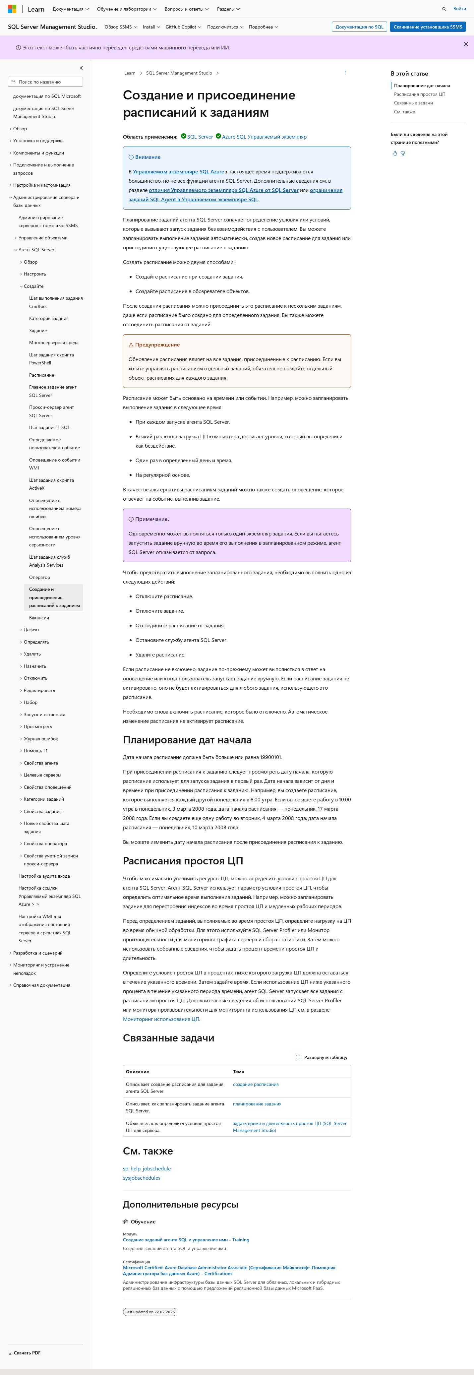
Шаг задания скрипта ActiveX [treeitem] (51, 484)
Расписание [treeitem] (41, 375)
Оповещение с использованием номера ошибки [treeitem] (55, 508)
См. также (404, 111)
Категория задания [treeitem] (49, 318)
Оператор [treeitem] (39, 577)
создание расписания (256, 1084)
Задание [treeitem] (38, 330)
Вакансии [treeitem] (39, 617)
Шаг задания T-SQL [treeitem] (49, 427)
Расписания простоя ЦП (419, 94)
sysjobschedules (141, 1177)
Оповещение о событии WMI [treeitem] (54, 464)
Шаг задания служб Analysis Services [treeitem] (49, 561)
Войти (459, 8)
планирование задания (257, 1103)
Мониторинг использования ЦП (161, 1018)
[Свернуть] (81, 68)
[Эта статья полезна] (395, 153)
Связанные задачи (413, 102)
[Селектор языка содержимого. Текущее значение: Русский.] (23, 1364)
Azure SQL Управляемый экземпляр (264, 136)
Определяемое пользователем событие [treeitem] (54, 443)
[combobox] (45, 82)
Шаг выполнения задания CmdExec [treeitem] (56, 302)
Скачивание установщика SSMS (428, 27)
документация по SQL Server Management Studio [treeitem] (43, 112)
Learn (130, 73)
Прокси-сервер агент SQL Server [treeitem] (51, 411)
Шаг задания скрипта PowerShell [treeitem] (51, 358)
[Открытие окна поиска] (444, 9)
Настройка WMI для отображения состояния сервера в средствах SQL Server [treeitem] (45, 928)
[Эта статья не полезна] (403, 153)
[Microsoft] (12, 9)
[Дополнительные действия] (345, 73)
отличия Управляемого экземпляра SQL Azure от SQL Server (224, 189)
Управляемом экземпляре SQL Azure (178, 171)
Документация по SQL (360, 27)
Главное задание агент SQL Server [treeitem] (53, 391)
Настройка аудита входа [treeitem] (44, 876)
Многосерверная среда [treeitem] (54, 342)
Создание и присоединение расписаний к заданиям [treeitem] (54, 597)
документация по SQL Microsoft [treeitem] (47, 96)
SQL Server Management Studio (179, 73)
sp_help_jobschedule (147, 1168)
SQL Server (200, 136)
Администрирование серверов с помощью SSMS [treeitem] (48, 221)
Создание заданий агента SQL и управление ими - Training (186, 1240)
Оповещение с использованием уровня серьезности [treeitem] (55, 536)
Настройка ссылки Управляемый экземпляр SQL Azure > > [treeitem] (50, 896)
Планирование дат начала (422, 85)
